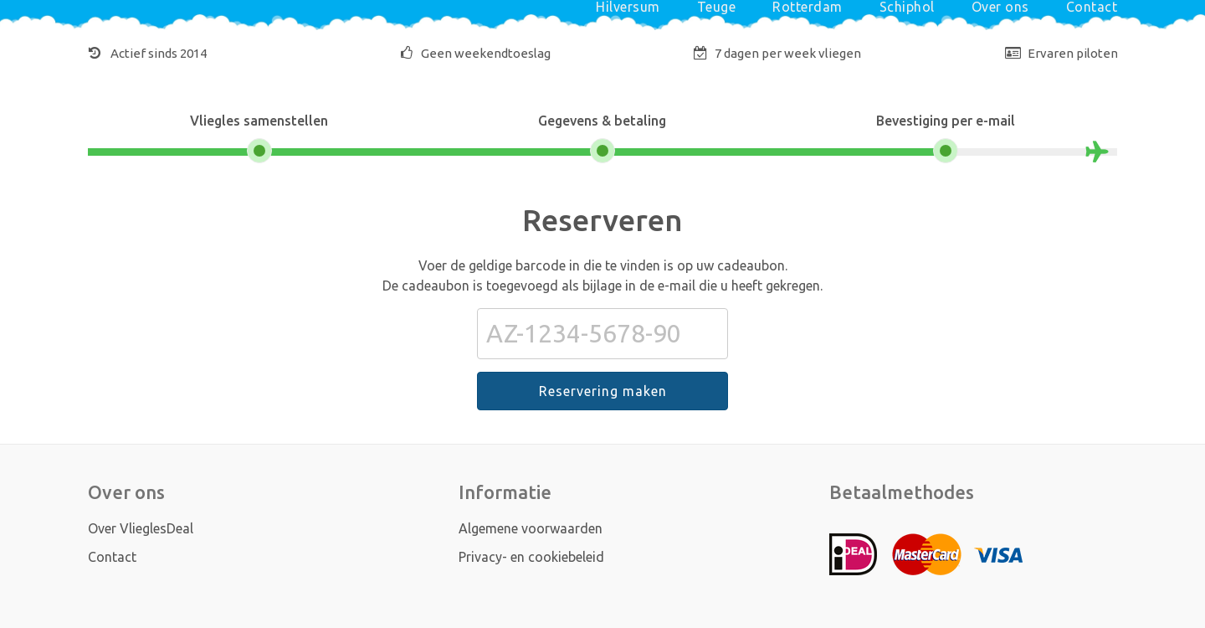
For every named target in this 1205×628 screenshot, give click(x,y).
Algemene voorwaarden (530, 528)
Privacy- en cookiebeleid (531, 556)
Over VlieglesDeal (140, 528)
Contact (112, 556)
